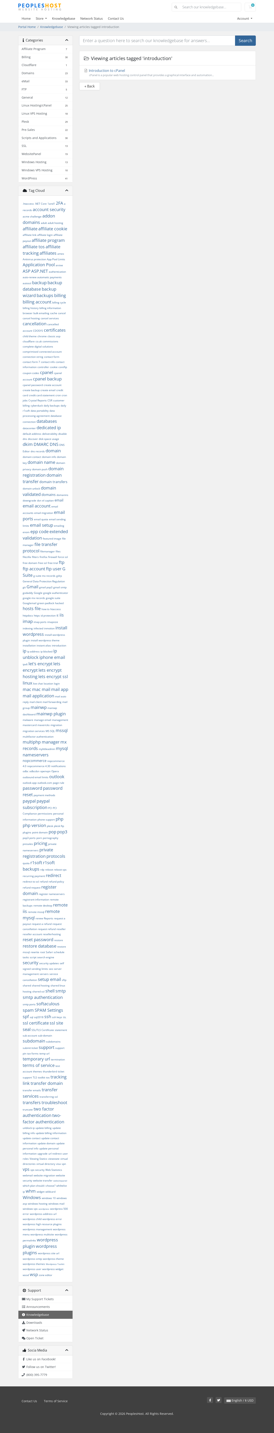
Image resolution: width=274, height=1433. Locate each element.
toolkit (41, 1077)
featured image (52, 538)
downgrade (29, 500)
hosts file (32, 608)
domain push (40, 469)
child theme (30, 336)
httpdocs (28, 615)
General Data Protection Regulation (44, 581)
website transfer (42, 1180)
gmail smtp (60, 587)
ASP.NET (39, 271)
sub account (30, 1035)
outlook (56, 776)
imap (28, 621)
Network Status (91, 18)
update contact (31, 1138)
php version (34, 825)
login (57, 683)
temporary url (36, 1059)
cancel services (50, 318)
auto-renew (29, 277)
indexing (28, 628)
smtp (60, 991)
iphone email (52, 657)
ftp (61, 562)
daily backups (52, 405)
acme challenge (32, 216)
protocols (55, 856)
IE (58, 615)
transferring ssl (49, 1097)
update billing (44, 1128)
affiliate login (45, 235)
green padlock (45, 603)
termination (58, 1059)
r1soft (36, 862)
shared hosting (41, 985)
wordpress (44, 1208)
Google (38, 593)
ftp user (53, 569)
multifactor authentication (38, 736)
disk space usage (49, 439)
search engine (45, 957)
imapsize (52, 622)
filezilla (27, 557)
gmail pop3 (45, 587)
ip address (33, 651)
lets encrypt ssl (53, 676)
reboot (49, 869)
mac (27, 689)
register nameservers (52, 894)
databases (47, 421)
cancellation (34, 324)
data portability (40, 411)
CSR (50, 400)
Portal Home (27, 27)
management (60, 720)
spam (28, 1010)
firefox (43, 557)
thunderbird (50, 1071)
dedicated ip (49, 427)
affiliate (30, 229)
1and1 (51, 204)
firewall (52, 557)
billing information (50, 308)
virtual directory (45, 1164)
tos (48, 1077)
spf (26, 1016)
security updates (49, 963)
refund (44, 881)
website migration (44, 1175)
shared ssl (38, 991)
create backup (31, 390)
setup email (49, 979)
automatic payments (49, 277)
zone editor (45, 1275)
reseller (61, 929)
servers (44, 974)
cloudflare (29, 341)
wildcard (50, 1191)
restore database (39, 946)
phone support (46, 819)
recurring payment (34, 876)
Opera (55, 771)
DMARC (41, 444)
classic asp (54, 336)
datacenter (29, 428)
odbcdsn (34, 771)
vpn (64, 1164)
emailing (59, 526)
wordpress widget (52, 1269)
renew (39, 918)
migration (56, 725)
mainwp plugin (51, 714)
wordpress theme (53, 1259)
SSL (64, 1017)
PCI (50, 808)
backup (39, 282)
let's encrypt (40, 664)
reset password (38, 939)
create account (52, 385)
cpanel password (33, 385)
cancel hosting (31, 318)
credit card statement (42, 395)
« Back (90, 86)
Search (245, 40)
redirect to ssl (31, 881)
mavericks (43, 725)
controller (43, 367)
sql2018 (38, 1017)
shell (50, 991)
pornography (50, 838)
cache (53, 313)
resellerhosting (52, 934)
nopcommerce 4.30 (38, 766)
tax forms (33, 1053)
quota (26, 863)
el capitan (48, 500)
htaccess (55, 609)
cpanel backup (47, 379)
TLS (35, 1077)
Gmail (32, 587)
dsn (39, 500)
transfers (32, 1102)
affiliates (48, 253)
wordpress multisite (42, 1234)
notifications (58, 766)
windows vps (30, 1209)
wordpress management (37, 1229)
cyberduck (37, 405)
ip (24, 651)
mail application (38, 696)
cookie (54, 367)
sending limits (39, 969)
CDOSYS (38, 331)
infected (38, 628)
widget (41, 1191)
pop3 (62, 832)
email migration (43, 513)
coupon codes (31, 373)
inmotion (49, 628)
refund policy (56, 881)
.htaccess (28, 204)
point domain (40, 832)
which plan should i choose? (39, 1186)
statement (61, 1030)
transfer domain (47, 1083)
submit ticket (30, 1048)
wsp (34, 1274)
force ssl (63, 557)
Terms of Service (56, 1401)
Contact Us (116, 18)
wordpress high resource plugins (42, 1224)
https (37, 615)
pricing (40, 843)
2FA (59, 203)
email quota (41, 519)
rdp (42, 869)
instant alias (44, 645)
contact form (51, 357)
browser (28, 313)
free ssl (42, 563)
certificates (55, 330)
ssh (47, 1016)
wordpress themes (34, 1264)
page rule (58, 783)
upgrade (42, 1153)
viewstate (54, 1159)
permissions (45, 813)
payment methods (44, 795)
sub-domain (45, 1035)
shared (27, 985)
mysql (62, 748)
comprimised (30, 351)
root (42, 952)
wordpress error (52, 1219)
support (46, 1047)
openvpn (45, 771)
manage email (42, 720)
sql (31, 1017)
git (24, 587)
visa (58, 1164)
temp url (44, 1053)
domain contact (32, 457)
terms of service (39, 1065)
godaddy (28, 593)
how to (45, 609)
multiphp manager (41, 742)
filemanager (47, 551)
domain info (49, 457)
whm (31, 1191)
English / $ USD (239, 1400)
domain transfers (53, 481)
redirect (53, 875)
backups (45, 295)
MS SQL (50, 731)
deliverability (49, 434)
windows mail (56, 1203)
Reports (48, 918)
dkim (28, 444)
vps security (37, 1170)
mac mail (41, 689)
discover (33, 439)
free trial (53, 563)
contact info (48, 362)
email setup (41, 525)
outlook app (30, 783)
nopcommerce (34, 760)
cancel (62, 313)
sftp (64, 980)
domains (49, 494)
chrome (42, 336)
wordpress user (32, 1269)
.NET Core (41, 204)
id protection (48, 615)
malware (28, 720)
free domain (30, 563)
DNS (54, 444)
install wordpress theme (45, 640)
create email (47, 390)
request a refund (42, 924)
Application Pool (39, 265)
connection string (33, 357)
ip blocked (46, 651)
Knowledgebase (63, 18)
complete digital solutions (38, 346)
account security (49, 209)
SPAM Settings (49, 1010)
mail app (59, 689)
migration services (34, 731)
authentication (57, 272)
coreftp (62, 367)
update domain (46, 1143)
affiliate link (29, 235)
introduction (59, 645)
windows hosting (38, 1203)
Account (243, 18)
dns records (38, 451)
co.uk (39, 341)
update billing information (51, 1133)
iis (62, 615)
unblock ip (29, 1128)
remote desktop (42, 905)
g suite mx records (44, 576)
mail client (36, 702)
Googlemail (29, 603)
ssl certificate (36, 1023)
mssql (62, 730)
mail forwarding (52, 702)
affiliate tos (34, 247)
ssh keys (57, 1017)
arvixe (59, 265)
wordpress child (32, 1219)
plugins (27, 832)
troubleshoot (54, 1102)
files (58, 551)
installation (29, 645)
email (59, 500)
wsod (26, 1275)
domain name (41, 462)
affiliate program (48, 240)
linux (27, 683)
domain (53, 451)
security (30, 963)
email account (37, 506)
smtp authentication (43, 997)
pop (52, 832)
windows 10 (49, 1198)
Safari (49, 952)
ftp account (34, 569)
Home (26, 18)
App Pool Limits (56, 259)
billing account (37, 302)
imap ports (40, 622)
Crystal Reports (37, 400)
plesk (50, 826)
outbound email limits (35, 777)
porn (39, 838)
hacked (59, 603)
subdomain (34, 1041)
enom (26, 532)
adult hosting (55, 223)
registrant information (36, 899)
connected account (50, 351)
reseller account (32, 934)
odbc (25, 771)
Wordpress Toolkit (55, 1264)
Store (40, 18)
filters (35, 557)
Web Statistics (53, 1170)
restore (58, 940)
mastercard (30, 725)
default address (32, 434)
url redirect (55, 1153)
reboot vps (60, 869)
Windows (32, 1197)
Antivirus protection (34, 259)
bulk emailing (41, 313)
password (32, 788)
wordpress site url (48, 1253)
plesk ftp (59, 826)
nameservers (36, 755)
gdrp (59, 576)
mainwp (39, 707)
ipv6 (25, 664)
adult (44, 223)
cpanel (46, 372)
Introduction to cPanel (167, 72)
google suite (53, 598)
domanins (62, 495)
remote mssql (36, 912)
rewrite (35, 952)
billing (60, 295)
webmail (28, 1175)
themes (37, 1071)
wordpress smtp (32, 1259)
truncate (28, 1109)
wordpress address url (43, 1214)
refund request (31, 887)
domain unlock (31, 488)
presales (28, 844)
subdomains (53, 1041)
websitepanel (60, 1180)
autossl (27, 283)
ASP (26, 271)
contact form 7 (31, 362)
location (48, 683)
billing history (31, 308)
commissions (50, 341)
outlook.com (44, 783)
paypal (29, 801)
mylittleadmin (47, 749)
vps (26, 1169)
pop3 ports (29, 838)
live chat (38, 683)
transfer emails (32, 1090)
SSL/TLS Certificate (42, 1030)
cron (58, 395)
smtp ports (29, 1004)
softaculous (48, 1004)
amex (60, 254)
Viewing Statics (38, 1159)
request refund (47, 929)
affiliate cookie (52, 229)
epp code (39, 531)
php (59, 819)
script (33, 957)
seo (51, 969)
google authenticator (55, 593)
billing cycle (59, 302)
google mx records (34, 598)
